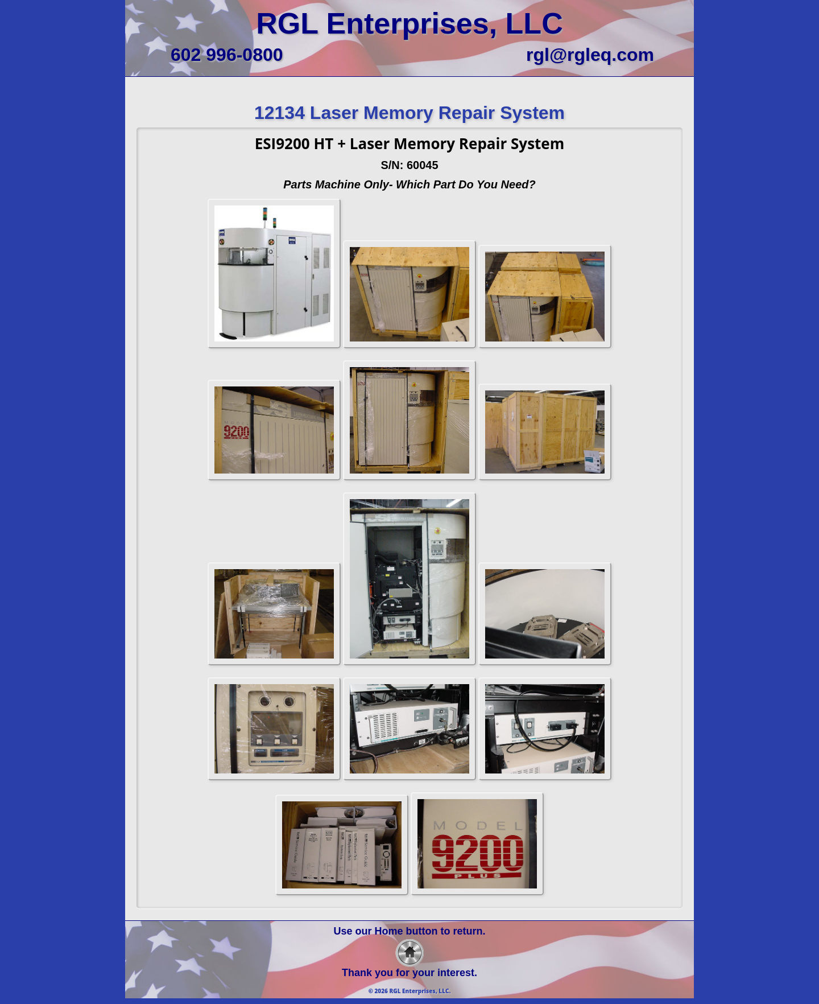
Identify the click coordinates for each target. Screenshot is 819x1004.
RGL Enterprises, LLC (409, 23)
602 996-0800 (227, 54)
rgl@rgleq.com (590, 54)
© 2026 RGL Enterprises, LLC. (410, 991)
